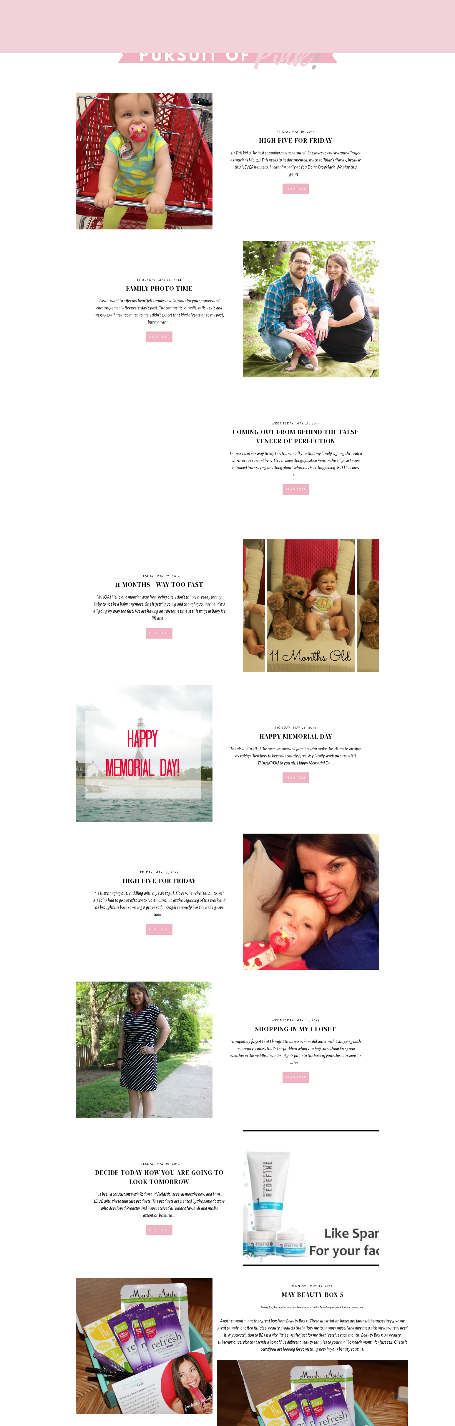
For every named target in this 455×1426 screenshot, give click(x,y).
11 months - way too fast (159, 584)
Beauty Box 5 (267, 1307)
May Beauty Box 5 (312, 1294)
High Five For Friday (295, 140)
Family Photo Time (159, 288)
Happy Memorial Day (295, 736)
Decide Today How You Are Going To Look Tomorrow (159, 1177)
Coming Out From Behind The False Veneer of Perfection (296, 436)
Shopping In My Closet (295, 1028)
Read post (295, 188)
